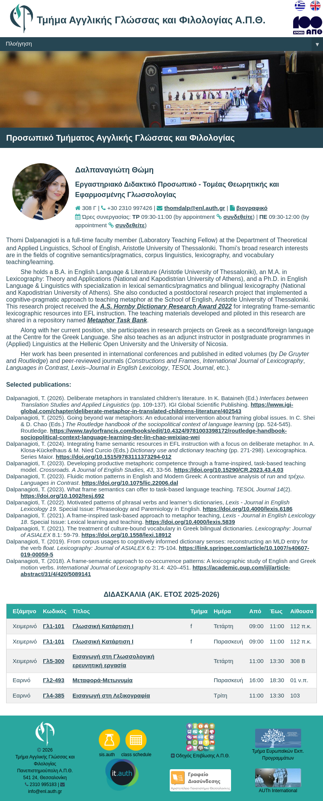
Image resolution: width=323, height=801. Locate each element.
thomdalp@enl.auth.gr (194, 208)
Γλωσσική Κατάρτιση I (102, 626)
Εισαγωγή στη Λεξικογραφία (111, 695)
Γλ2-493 (53, 680)
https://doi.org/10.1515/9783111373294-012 (113, 456)
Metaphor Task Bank (117, 320)
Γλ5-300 (53, 661)
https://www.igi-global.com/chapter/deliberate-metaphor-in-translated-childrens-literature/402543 (157, 407)
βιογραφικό (251, 208)
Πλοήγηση (164, 44)
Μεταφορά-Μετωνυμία (102, 680)
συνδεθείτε (238, 216)
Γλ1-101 (53, 626)
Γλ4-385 (53, 695)
